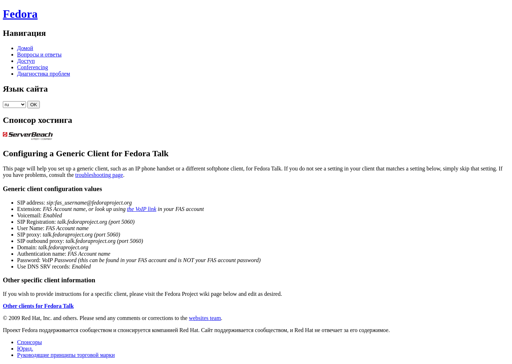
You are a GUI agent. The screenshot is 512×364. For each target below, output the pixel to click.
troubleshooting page (99, 175)
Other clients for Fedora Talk (38, 306)
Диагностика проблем (43, 74)
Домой (25, 48)
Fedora (20, 13)
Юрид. (25, 349)
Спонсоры (29, 342)
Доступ (26, 61)
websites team (205, 318)
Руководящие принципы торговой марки (66, 355)
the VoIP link (141, 209)
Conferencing (32, 67)
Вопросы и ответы (39, 54)
